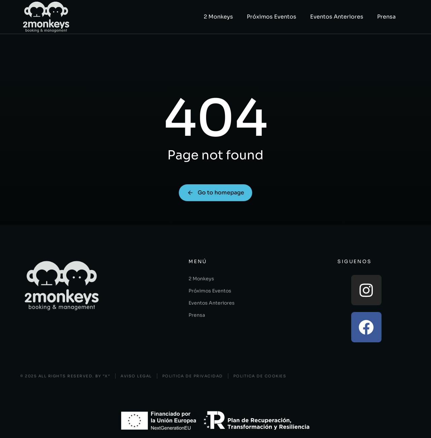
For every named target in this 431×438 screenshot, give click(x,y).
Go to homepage (215, 192)
